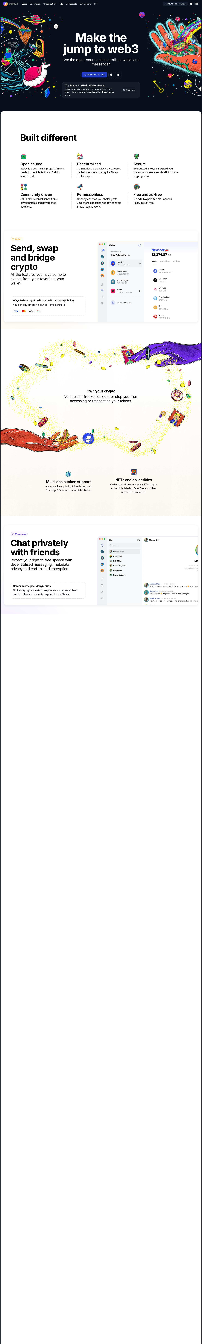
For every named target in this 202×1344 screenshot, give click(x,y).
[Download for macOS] (191, 4)
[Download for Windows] (196, 4)
